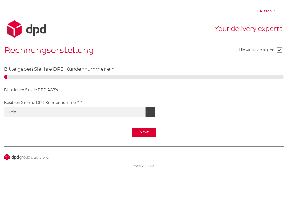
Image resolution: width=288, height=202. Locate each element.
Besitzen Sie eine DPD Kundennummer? (41, 102)
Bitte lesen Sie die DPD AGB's (31, 90)
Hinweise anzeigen (256, 49)
